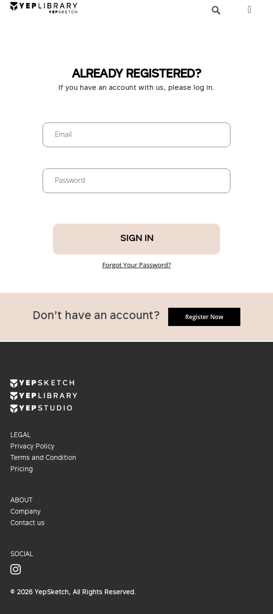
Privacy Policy (32, 447)
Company (25, 512)
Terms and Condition (43, 458)
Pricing (21, 470)
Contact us (27, 524)
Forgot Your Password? (136, 264)
